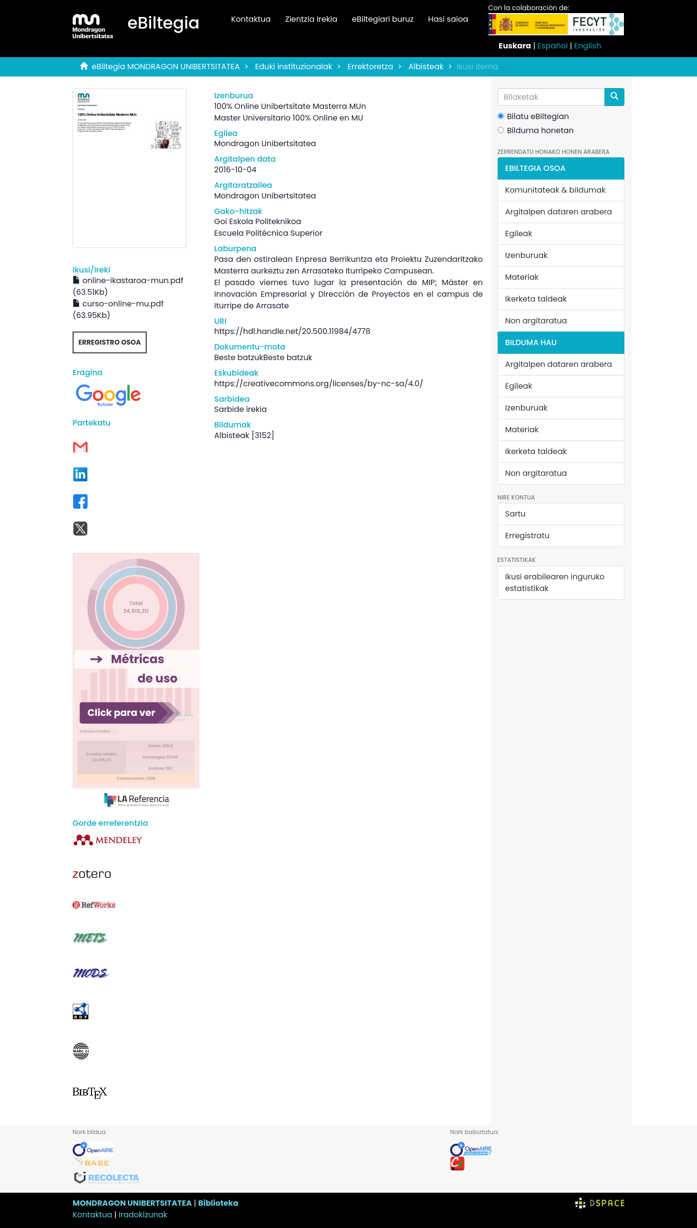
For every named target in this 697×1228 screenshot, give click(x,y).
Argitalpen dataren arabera (558, 211)
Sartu (515, 513)
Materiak (522, 277)
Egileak (518, 233)
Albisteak (426, 66)
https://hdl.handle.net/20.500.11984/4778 (292, 331)
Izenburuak (526, 255)
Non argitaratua (536, 320)
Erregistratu (527, 535)
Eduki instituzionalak (294, 66)
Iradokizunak (143, 1214)
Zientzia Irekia (311, 19)
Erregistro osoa (109, 342)
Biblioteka (218, 1203)
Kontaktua (251, 19)
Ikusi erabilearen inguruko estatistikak (555, 582)
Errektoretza (370, 66)
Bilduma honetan (536, 130)
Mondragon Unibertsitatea (265, 143)
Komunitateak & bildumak (555, 190)
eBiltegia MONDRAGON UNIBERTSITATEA (166, 66)
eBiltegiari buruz (383, 19)
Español (552, 45)
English (587, 45)
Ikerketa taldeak (536, 298)
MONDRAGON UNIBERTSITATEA (132, 1203)
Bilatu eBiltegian (533, 116)
